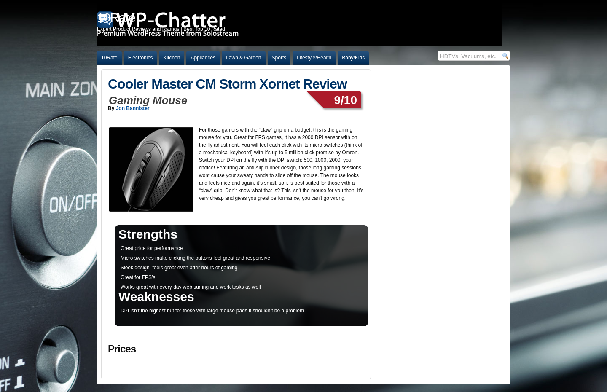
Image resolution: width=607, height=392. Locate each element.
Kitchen (171, 58)
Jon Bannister (133, 108)
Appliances (203, 58)
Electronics (140, 58)
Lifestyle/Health (314, 58)
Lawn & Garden (243, 58)
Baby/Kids (353, 58)
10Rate (109, 58)
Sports (279, 58)
